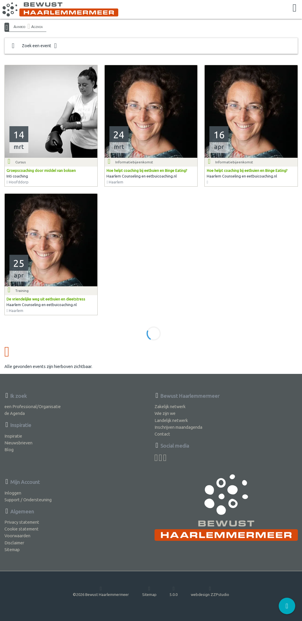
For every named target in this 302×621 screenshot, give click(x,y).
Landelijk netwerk (171, 420)
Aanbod (19, 26)
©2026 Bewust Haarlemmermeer (101, 591)
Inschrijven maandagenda (178, 427)
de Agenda (14, 413)
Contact (162, 433)
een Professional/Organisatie (32, 406)
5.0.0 (174, 591)
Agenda (37, 26)
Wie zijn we (165, 413)
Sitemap (12, 549)
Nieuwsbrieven (18, 442)
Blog (9, 449)
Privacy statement (21, 522)
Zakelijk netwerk (170, 406)
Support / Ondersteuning (28, 499)
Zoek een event (34, 45)
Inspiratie (13, 435)
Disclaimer (14, 542)
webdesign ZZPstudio (210, 591)
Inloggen (12, 492)
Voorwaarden (17, 535)
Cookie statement (21, 528)
